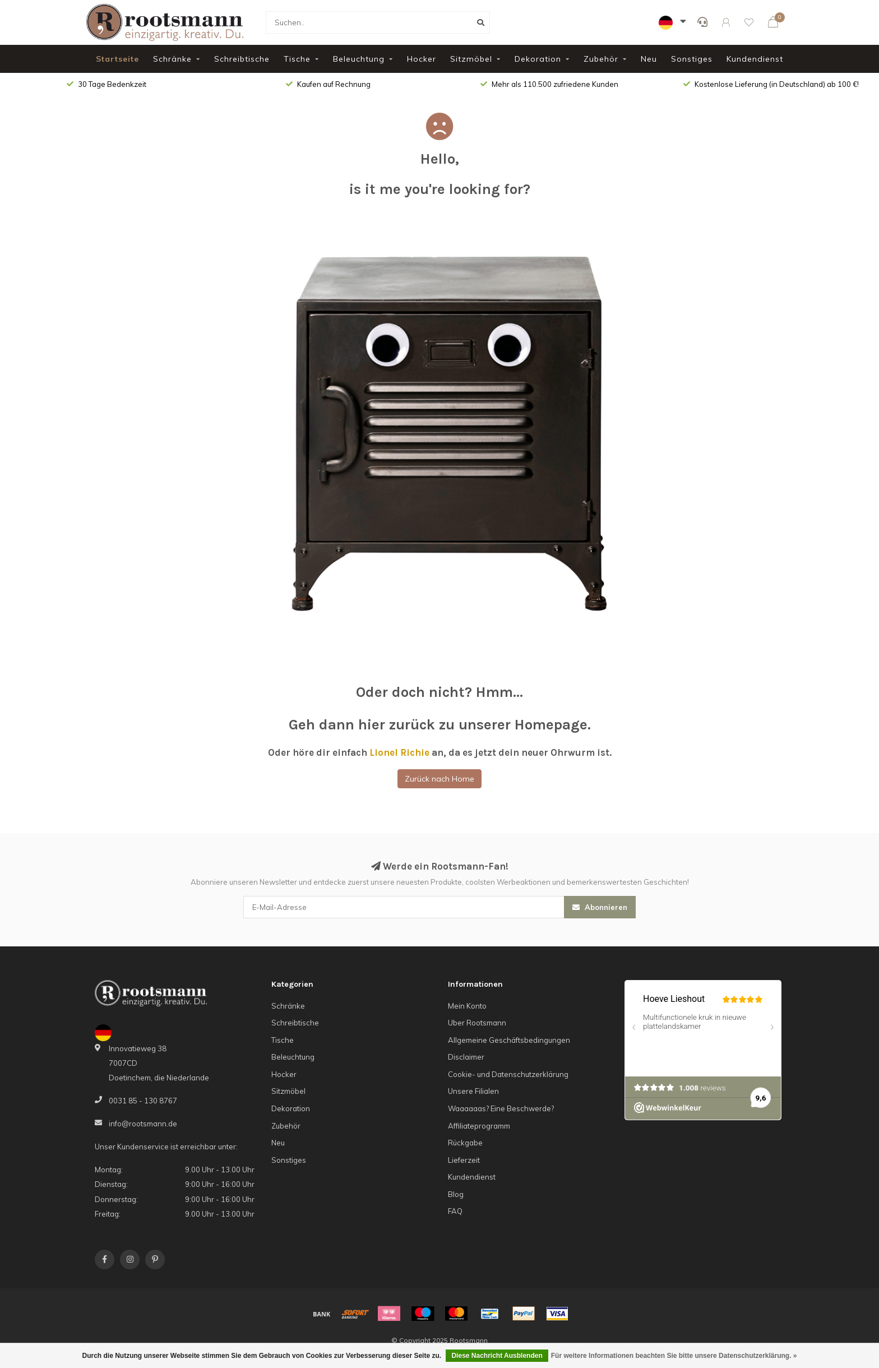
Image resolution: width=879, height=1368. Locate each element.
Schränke (172, 59)
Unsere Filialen (473, 1091)
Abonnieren (599, 907)
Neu (649, 59)
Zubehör (601, 59)
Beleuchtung (359, 59)
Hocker (421, 59)
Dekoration (538, 59)
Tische (297, 59)
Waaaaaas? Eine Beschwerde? (501, 1108)
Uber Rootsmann (477, 1022)
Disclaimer (466, 1056)
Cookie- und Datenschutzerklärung (508, 1074)
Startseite (117, 59)
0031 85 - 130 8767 (143, 1100)
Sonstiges (692, 59)
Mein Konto (467, 1005)
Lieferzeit (464, 1160)
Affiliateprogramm (479, 1125)
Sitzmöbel (471, 59)
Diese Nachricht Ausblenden (496, 1356)
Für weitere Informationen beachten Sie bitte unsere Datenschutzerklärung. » (674, 1356)
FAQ (455, 1211)
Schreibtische (242, 59)
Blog (456, 1194)
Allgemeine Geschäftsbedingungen (509, 1040)
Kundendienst (755, 59)
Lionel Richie (399, 752)
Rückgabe (465, 1142)
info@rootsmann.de (143, 1123)
